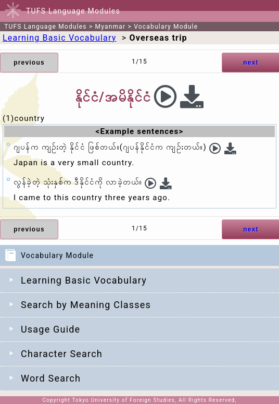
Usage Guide (50, 329)
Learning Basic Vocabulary (84, 280)
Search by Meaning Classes (86, 304)
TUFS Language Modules (45, 26)
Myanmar (110, 26)
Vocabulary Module (166, 26)
